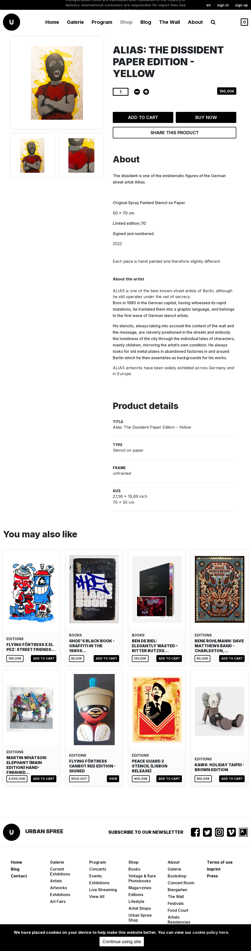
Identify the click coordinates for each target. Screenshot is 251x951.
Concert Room (181, 882)
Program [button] (102, 22)
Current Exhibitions (60, 871)
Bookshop (177, 875)
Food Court (178, 910)
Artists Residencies (179, 920)
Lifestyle (136, 901)
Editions (135, 894)
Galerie (174, 869)
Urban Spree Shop (140, 918)
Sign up (241, 5)
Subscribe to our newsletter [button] (145, 832)
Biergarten (177, 889)
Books (134, 869)
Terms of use (220, 862)
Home (52, 22)
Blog (145, 22)
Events (95, 875)
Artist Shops (139, 908)
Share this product (175, 132)
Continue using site (121, 941)
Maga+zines (139, 887)
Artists (56, 880)
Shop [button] (126, 22)
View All (96, 896)
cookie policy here (210, 932)
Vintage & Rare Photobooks (142, 878)
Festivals (176, 903)
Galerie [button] (75, 22)
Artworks (58, 887)
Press (212, 875)
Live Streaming (103, 889)
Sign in (223, 5)
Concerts (97, 869)
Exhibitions (60, 894)
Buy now (206, 117)
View (113, 778)
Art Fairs (57, 901)
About (195, 22)
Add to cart (143, 117)
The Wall (169, 22)
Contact (19, 875)
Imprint (214, 869)
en (208, 5)
